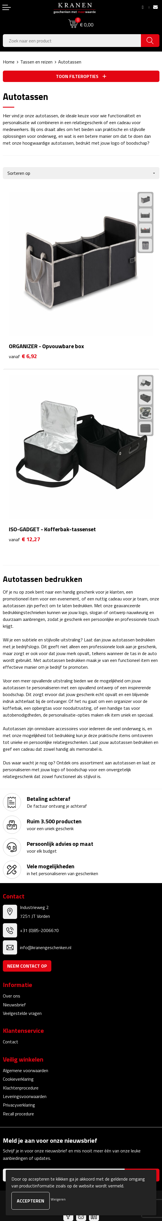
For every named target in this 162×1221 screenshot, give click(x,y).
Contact (10, 1041)
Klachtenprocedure (21, 1087)
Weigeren (58, 1199)
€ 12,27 (24, 539)
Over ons (11, 995)
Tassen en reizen (36, 61)
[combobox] (72, 40)
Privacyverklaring (19, 1104)
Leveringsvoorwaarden (24, 1096)
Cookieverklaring (18, 1079)
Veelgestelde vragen (22, 1013)
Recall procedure (18, 1113)
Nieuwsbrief (14, 1004)
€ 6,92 (23, 356)
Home (9, 61)
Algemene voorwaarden (25, 1070)
